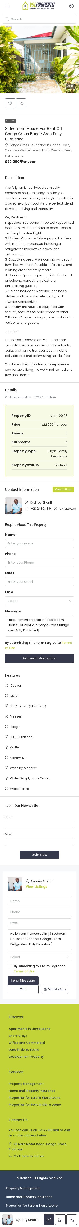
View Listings (63, 489)
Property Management (26, 1084)
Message (13, 611)
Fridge (14, 726)
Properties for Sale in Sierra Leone (34, 1098)
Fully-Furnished (21, 737)
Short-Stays (18, 1036)
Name (10, 534)
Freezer (15, 716)
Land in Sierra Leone (24, 1050)
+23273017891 (41, 508)
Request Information (40, 658)
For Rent (10, 120)
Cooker (15, 685)
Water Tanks (19, 788)
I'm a (9, 592)
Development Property (26, 1057)
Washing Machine (23, 768)
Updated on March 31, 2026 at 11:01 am (30, 397)
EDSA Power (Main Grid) (28, 706)
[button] (39, 59)
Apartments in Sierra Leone (29, 1029)
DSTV (14, 696)
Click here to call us (28, 1156)
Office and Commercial (27, 1043)
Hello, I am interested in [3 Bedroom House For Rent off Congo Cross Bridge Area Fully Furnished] (39, 626)
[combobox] (39, 600)
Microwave (18, 757)
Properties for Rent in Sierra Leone (35, 1105)
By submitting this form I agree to (39, 969)
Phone (10, 554)
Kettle (14, 747)
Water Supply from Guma (29, 778)
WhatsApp (68, 508)
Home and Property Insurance (32, 1091)
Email (9, 573)
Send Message (23, 980)
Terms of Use (24, 971)
